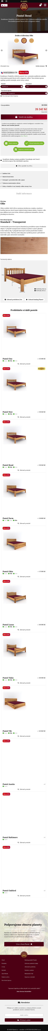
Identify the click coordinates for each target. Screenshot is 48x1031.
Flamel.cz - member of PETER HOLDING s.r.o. (26, 1029)
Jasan (5, 361)
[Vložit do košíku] (24, 117)
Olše (10, 361)
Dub (15, 361)
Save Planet (24, 136)
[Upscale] (41, 66)
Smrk (5, 786)
